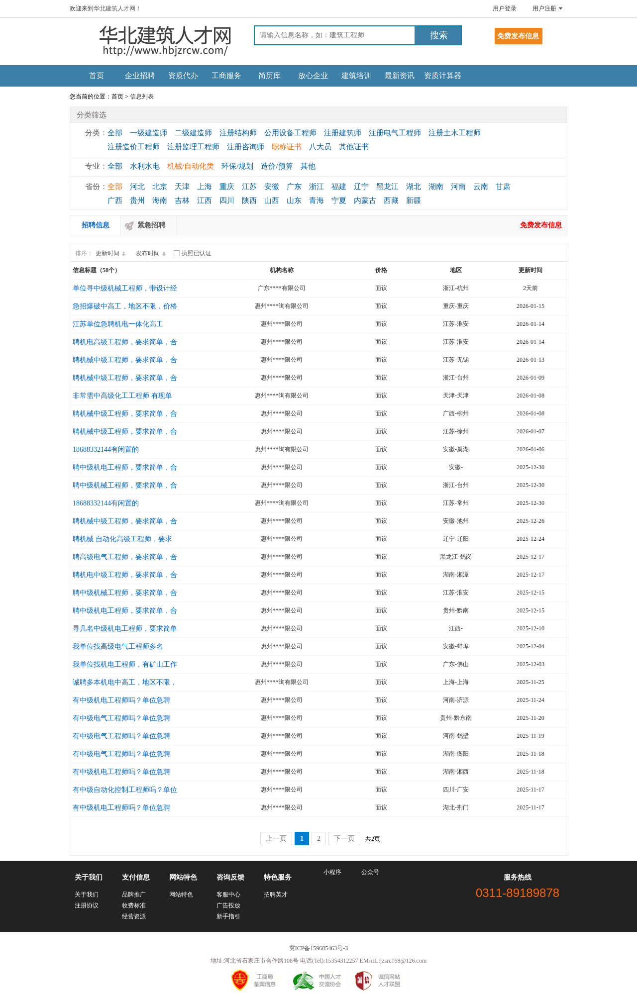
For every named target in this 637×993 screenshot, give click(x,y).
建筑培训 (356, 76)
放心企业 (313, 76)
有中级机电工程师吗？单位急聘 (121, 700)
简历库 (269, 76)
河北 (137, 187)
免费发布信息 (541, 225)
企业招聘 (140, 76)
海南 (159, 200)
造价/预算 (277, 166)
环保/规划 (237, 166)
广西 (114, 200)
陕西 (249, 200)
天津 (182, 187)
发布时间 (152, 253)
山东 (294, 200)
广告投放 (228, 905)
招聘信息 (95, 225)
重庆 (226, 187)
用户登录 (505, 8)
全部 (114, 133)
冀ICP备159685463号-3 (318, 948)
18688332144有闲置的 (106, 449)
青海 (316, 200)
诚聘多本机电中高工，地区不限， (125, 682)
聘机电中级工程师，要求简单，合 (125, 575)
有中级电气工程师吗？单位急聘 (121, 718)
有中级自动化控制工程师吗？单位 (125, 790)
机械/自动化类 (190, 166)
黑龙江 (387, 187)
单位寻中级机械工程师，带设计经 (125, 288)
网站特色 (181, 894)
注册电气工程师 (395, 133)
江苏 (249, 187)
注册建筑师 (342, 133)
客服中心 (228, 894)
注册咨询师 (245, 147)
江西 (204, 200)
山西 (271, 200)
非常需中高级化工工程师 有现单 (122, 395)
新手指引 (228, 916)
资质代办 (183, 76)
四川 (226, 200)
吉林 (182, 200)
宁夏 (338, 200)
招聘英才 (276, 894)
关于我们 (87, 894)
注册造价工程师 (133, 147)
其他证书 (354, 147)
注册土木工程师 (454, 133)
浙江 (316, 187)
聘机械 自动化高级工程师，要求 (122, 539)
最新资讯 (400, 76)
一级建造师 (148, 133)
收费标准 (134, 905)
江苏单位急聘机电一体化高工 (118, 324)
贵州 (137, 200)
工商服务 (226, 76)
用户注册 (544, 8)
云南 (480, 187)
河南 (458, 187)
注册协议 (87, 905)
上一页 (276, 838)
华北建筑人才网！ (117, 8)
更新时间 (112, 253)
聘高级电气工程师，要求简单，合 (125, 557)
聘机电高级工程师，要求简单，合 (125, 342)
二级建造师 (193, 133)
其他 (308, 166)
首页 (96, 76)
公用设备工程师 (290, 133)
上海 (204, 187)
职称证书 (287, 147)
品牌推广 (134, 894)
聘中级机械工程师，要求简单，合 (125, 485)
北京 (159, 187)
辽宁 (361, 187)
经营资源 (134, 916)
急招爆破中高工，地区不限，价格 (125, 306)
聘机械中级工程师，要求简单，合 (125, 360)
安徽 (271, 187)
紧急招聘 (151, 225)
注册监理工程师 (193, 147)
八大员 (320, 147)
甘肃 (503, 187)
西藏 (391, 200)
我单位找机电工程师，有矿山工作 (125, 664)
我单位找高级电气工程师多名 (118, 646)
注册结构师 (238, 133)
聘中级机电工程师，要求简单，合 (125, 467)
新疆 (413, 200)
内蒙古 (365, 200)
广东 (294, 187)
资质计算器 (442, 76)
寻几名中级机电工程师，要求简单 (125, 628)
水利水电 (145, 166)
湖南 (435, 187)
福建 (338, 187)
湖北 (413, 187)
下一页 (344, 838)
